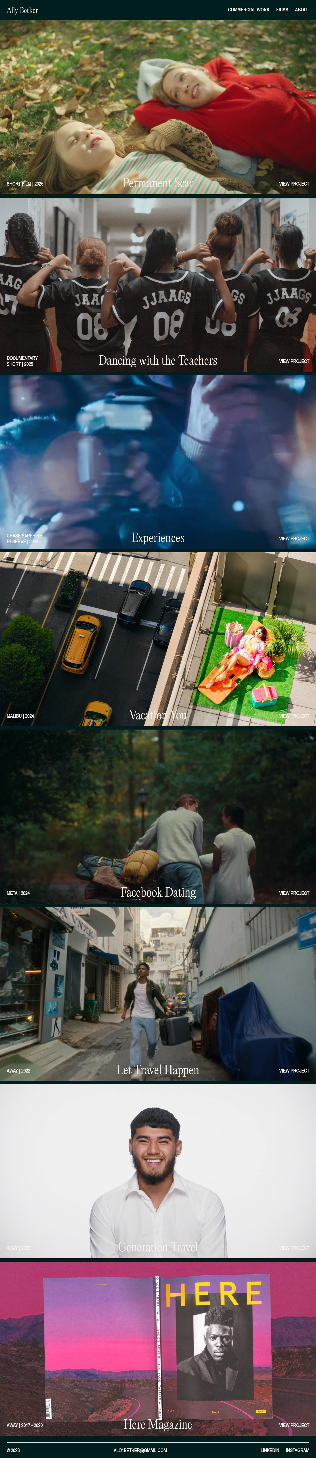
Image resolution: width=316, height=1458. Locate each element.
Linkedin (270, 1450)
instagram (297, 1450)
